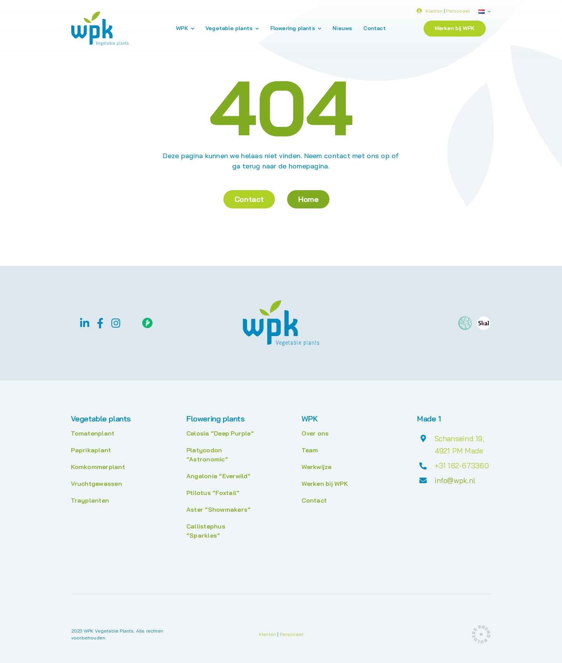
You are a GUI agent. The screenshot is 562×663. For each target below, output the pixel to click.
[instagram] (115, 323)
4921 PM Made (459, 450)
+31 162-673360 (462, 465)
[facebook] (100, 323)
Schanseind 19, (459, 438)
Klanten (434, 12)
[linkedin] (84, 323)
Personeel (458, 12)
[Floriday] (147, 321)
